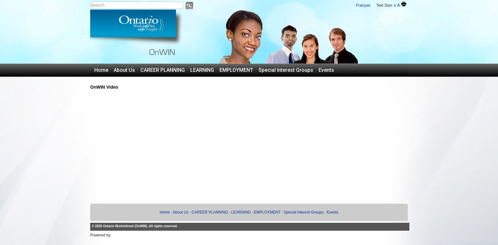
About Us (124, 70)
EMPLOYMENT (236, 70)
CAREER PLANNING (162, 70)
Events (326, 70)
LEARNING (202, 70)
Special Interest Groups (286, 70)
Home (101, 70)
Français (363, 5)
